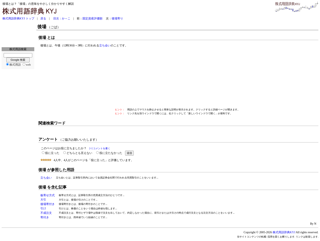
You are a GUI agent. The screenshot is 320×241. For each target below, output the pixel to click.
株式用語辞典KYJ (284, 232)
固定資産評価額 (92, 18)
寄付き (44, 217)
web (28, 64)
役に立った (52, 153)
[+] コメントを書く (99, 148)
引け (43, 208)
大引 (43, 199)
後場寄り (117, 18)
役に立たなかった (110, 153)
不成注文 (46, 212)
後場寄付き (47, 204)
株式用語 (15, 64)
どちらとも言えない (79, 153)
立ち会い (105, 45)
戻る (43, 18)
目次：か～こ (61, 18)
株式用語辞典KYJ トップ (18, 18)
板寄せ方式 (47, 195)
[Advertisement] (18, 34)
